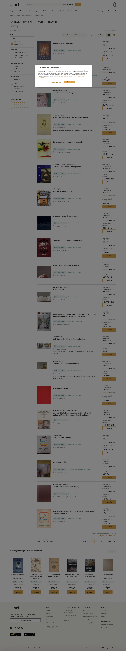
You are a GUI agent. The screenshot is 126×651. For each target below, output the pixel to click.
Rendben (69, 81)
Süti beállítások (56, 82)
